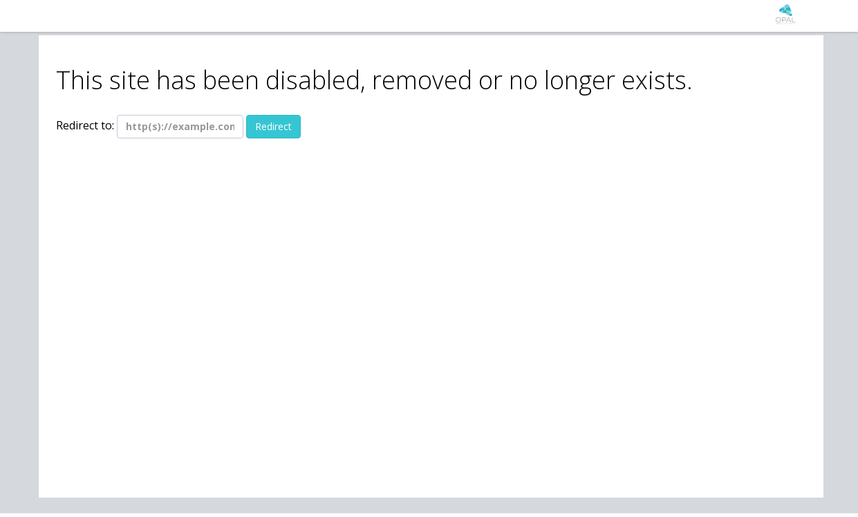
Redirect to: (85, 125)
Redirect (273, 126)
